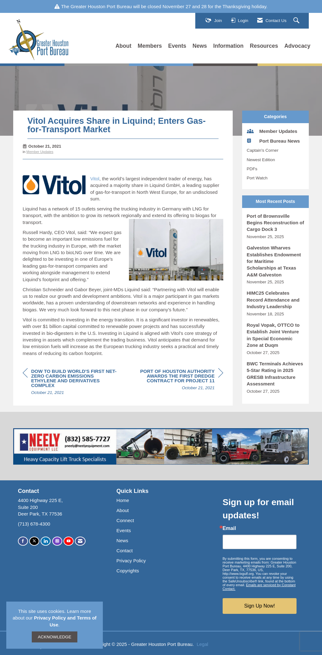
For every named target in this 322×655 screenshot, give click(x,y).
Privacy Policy (131, 560)
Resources (264, 46)
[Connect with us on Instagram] (57, 541)
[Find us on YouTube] (69, 541)
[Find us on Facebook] (23, 541)
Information (228, 46)
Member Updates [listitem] (272, 131)
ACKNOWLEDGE (54, 637)
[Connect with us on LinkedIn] (46, 541)
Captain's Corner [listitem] (263, 150)
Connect (125, 520)
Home (122, 500)
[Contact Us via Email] (80, 541)
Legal (202, 644)
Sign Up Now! (259, 606)
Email (229, 528)
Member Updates (39, 152)
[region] (176, 380)
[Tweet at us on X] (34, 541)
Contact (124, 550)
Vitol (94, 178)
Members (150, 46)
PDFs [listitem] (252, 168)
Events (177, 46)
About (123, 46)
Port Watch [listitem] (257, 178)
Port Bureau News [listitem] (273, 141)
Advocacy (297, 46)
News (199, 46)
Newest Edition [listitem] (261, 159)
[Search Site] (297, 20)
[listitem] (275, 226)
